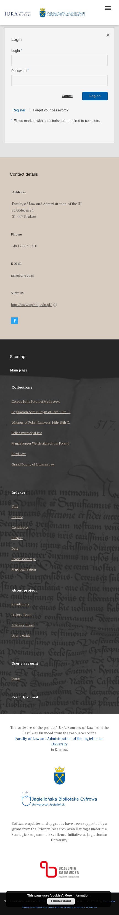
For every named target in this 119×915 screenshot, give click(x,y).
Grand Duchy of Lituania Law (33, 464)
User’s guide (21, 635)
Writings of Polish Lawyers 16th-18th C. (41, 422)
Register (18, 110)
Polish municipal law (27, 433)
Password (19, 71)
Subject (17, 538)
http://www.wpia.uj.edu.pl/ (34, 305)
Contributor (20, 527)
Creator (17, 517)
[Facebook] (14, 321)
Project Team (21, 614)
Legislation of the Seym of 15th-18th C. (41, 412)
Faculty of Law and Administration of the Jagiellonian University (59, 741)
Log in (16, 678)
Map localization (24, 569)
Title (15, 506)
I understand (61, 901)
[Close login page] (108, 35)
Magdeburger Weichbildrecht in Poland (40, 443)
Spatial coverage (24, 559)
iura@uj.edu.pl (23, 275)
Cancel (67, 96)
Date (15, 548)
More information (77, 895)
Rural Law (19, 454)
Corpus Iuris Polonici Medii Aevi (36, 401)
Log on (95, 96)
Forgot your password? (50, 110)
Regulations (20, 604)
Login (16, 51)
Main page (19, 370)
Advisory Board (23, 625)
